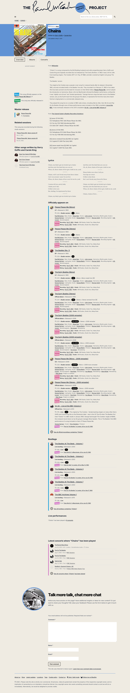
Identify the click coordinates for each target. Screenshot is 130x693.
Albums (32, 60)
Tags (46, 677)
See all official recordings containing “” (68, 432)
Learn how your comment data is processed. (87, 669)
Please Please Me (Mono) (23, 96)
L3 (66, 412)
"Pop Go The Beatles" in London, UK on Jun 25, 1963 (78, 426)
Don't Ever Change (24, 159)
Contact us (62, 677)
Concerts (44, 60)
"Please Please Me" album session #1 (27, 133)
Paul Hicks (73, 371)
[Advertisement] (30, 79)
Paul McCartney (59, 216)
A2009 (75, 365)
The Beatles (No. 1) (62, 250)
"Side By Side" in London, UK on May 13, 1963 (76, 465)
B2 (73, 278)
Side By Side (58, 561)
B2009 (75, 388)
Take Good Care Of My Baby (27, 165)
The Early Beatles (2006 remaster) (68, 315)
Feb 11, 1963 (70, 222)
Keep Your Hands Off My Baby (27, 154)
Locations (40, 677)
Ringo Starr (76, 216)
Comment (52, 619)
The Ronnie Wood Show (61, 545)
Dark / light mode (73, 677)
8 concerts (69, 520)
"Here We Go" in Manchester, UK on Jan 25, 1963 (77, 452)
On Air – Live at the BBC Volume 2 (95, 107)
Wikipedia (55, 66)
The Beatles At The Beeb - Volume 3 (69, 469)
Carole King (68, 35)
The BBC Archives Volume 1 (66, 495)
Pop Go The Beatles (60, 550)
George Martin (81, 218)
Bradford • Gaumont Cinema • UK (64, 566)
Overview (19, 60)
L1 (66, 450)
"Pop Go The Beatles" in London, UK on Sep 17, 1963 (78, 490)
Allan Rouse (59, 373)
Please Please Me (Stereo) (65, 229)
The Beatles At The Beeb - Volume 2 (69, 456)
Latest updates (31, 677)
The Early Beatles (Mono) (65, 272)
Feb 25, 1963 (68, 224)
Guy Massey (88, 371)
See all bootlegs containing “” (65, 509)
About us (17, 677)
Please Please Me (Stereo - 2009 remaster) (72, 382)
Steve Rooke (104, 371)
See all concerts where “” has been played (69, 574)
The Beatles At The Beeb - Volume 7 (69, 482)
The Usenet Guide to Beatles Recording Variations (67, 114)
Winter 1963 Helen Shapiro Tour (76, 568)
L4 (66, 488)
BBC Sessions (71, 552)
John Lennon (88, 216)
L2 (67, 462)
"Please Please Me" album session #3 (27, 138)
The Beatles (26, 115)
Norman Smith (96, 218)
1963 (16, 103)
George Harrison (59, 218)
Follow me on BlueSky (89, 677)
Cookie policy (53, 677)
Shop (23, 677)
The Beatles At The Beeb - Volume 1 (69, 444)
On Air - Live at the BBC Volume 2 (68, 406)
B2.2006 (75, 321)
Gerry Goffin (59, 35)
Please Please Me (26, 113)
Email (50, 654)
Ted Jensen (73, 328)
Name (50, 645)
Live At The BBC (35, 156)
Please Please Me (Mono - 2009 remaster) (71, 359)
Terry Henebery (74, 424)
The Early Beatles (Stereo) (65, 294)
